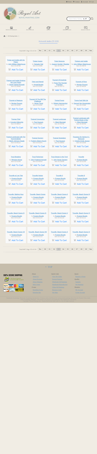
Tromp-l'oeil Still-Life (81, 151)
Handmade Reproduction (59, 436)
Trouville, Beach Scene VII (16, 383)
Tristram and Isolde (81, 78)
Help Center (36, 436)
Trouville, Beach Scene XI (81, 383)
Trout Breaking (16, 260)
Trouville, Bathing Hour (15, 325)
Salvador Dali (38, 81)
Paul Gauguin (38, 190)
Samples (78, 433)
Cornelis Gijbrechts (16, 190)
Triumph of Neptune (16, 151)
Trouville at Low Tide (16, 296)
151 (49, 50)
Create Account (80, 444)
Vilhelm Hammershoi (60, 154)
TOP (48, 418)
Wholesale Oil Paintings (59, 433)
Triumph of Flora (81, 115)
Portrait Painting (57, 430)
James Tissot (38, 154)
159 (86, 50)
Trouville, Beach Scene (37, 325)
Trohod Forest (59, 151)
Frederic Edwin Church (38, 226)
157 (77, 50)
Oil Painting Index (13, 36)
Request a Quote (80, 428)
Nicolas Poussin (82, 118)
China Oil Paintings (58, 438)
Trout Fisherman (37, 260)
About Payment (37, 430)
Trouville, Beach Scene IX (37, 353)
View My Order (57, 428)
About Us (36, 428)
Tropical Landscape (59, 187)
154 (63, 50)
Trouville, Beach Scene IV (16, 353)
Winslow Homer (17, 263)
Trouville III (81, 296)
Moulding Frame (38, 441)
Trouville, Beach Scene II (59, 325)
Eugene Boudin (82, 263)
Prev (40, 50)
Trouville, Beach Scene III (81, 325)
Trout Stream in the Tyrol (59, 260)
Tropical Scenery (37, 223)
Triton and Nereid (37, 115)
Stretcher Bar (37, 444)
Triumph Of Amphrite (59, 113)
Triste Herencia (59, 78)
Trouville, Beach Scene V (59, 353)
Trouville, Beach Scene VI (81, 353)
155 (68, 50)
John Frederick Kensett (38, 263)
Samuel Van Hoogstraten (82, 154)
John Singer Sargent (60, 263)
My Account (79, 441)
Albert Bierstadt (60, 190)
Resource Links (57, 441)
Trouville (81, 260)
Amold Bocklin (38, 118)
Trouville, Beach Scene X (59, 383)
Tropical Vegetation (59, 223)
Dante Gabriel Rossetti (16, 118)
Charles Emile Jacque (82, 226)
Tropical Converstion (38, 187)
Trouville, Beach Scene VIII (38, 383)
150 (45, 50)
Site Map (55, 444)
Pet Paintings (79, 436)
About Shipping (37, 433)
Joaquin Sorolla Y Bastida (60, 81)
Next (90, 50)
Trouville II (59, 296)
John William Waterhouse (16, 81)
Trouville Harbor (37, 296)
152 (54, 50)
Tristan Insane (37, 78)
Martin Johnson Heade (16, 226)
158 (81, 50)
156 (72, 50)
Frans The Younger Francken (60, 117)
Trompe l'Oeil (15, 187)
